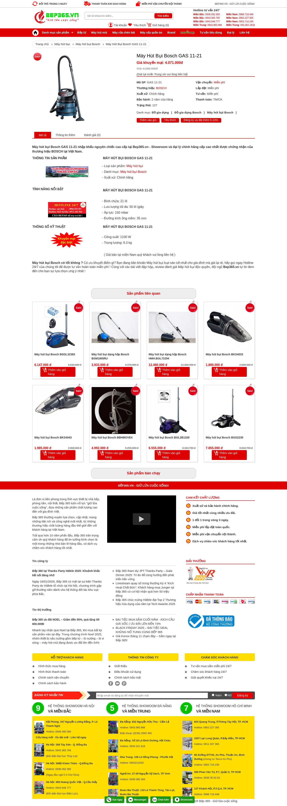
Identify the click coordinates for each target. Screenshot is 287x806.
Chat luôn (160, 799)
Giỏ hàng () (160, 25)
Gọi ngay (114, 799)
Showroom (184, 799)
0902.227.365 (239, 18)
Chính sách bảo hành (52, 683)
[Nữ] (226, 695)
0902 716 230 (211, 764)
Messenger (137, 799)
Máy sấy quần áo (151, 32)
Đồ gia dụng (160, 112)
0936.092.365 (206, 14)
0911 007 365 (211, 744)
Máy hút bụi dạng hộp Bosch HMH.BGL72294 (167, 356)
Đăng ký (242, 695)
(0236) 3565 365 (142, 733)
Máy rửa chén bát (123, 32)
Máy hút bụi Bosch (88, 44)
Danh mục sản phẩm (51, 32)
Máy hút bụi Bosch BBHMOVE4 (112, 437)
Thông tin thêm (65, 135)
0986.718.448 (239, 14)
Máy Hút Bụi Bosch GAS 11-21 (126, 44)
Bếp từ (81, 32)
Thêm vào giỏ (148, 120)
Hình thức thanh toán (52, 671)
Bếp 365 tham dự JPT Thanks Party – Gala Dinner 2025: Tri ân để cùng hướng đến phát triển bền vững (145, 575)
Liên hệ (244, 32)
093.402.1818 (240, 25)
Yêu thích (139, 25)
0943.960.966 (207, 25)
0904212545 (136, 762)
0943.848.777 (206, 21)
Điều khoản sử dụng (127, 671)
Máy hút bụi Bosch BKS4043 (53, 437)
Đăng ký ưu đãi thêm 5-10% (201, 120)
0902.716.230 (239, 21)
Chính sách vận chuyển (53, 677)
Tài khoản (120, 25)
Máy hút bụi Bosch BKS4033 (224, 354)
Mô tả (42, 135)
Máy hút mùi (99, 32)
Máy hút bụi (62, 44)
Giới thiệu (120, 666)
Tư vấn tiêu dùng (211, 32)
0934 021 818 (137, 746)
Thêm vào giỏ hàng (57, 372)
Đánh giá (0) (92, 135)
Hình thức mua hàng (51, 666)
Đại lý (231, 32)
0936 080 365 (137, 779)
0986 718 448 (211, 794)
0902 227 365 (211, 727)
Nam (218, 695)
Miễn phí (219, 82)
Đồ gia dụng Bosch (188, 112)
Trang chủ (42, 44)
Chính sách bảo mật (127, 677)
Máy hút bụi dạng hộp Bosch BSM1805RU (110, 356)
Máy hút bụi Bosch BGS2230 (224, 437)
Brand (171, 32)
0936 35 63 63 (211, 777)
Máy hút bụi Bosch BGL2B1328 (169, 437)
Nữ (230, 695)
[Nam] (213, 695)
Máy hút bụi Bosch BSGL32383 (54, 354)
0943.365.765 (206, 18)
